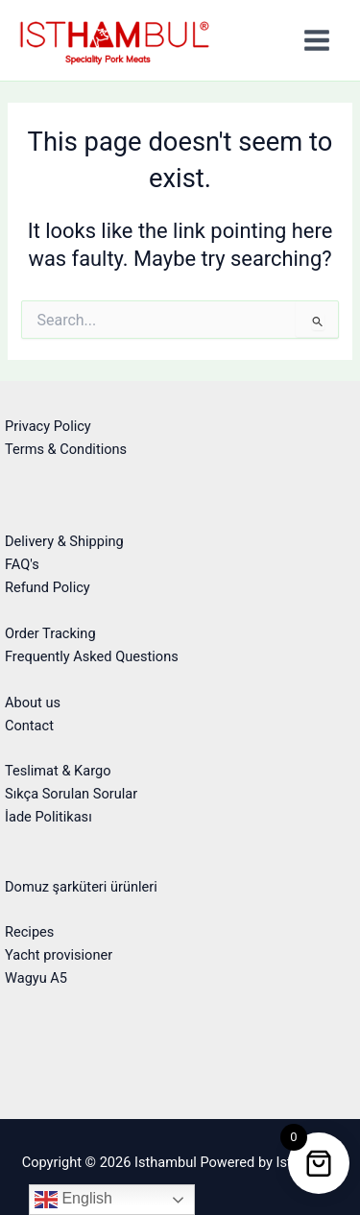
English (73, 1199)
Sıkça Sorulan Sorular (71, 793)
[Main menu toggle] (317, 40)
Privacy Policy (48, 426)
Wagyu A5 (36, 978)
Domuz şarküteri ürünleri (81, 886)
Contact (29, 725)
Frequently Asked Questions (92, 656)
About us (32, 702)
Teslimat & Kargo (58, 770)
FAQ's (22, 564)
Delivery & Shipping (64, 541)
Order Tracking (50, 633)
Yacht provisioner (58, 955)
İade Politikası (48, 816)
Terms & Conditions (66, 449)
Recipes (29, 932)
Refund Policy (47, 587)
